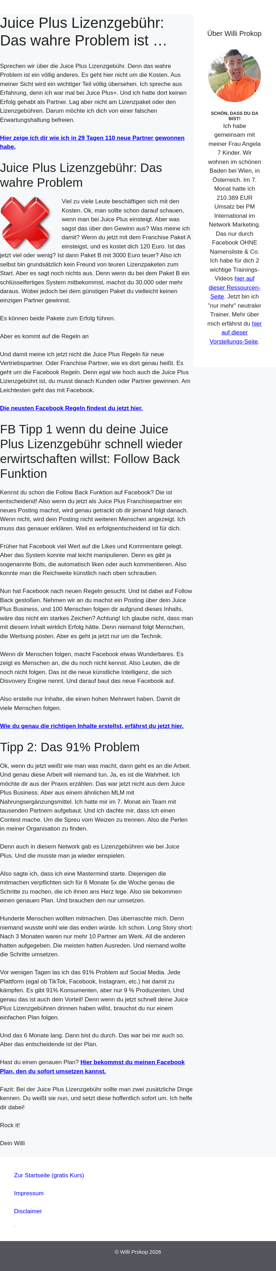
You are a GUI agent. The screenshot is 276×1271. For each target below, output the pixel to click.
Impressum (29, 1193)
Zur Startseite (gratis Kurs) (49, 1175)
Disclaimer (28, 1211)
